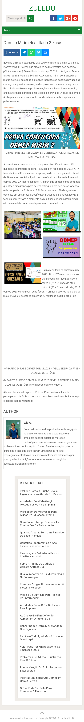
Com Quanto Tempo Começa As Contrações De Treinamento (39, 524)
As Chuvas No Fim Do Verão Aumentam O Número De (37, 617)
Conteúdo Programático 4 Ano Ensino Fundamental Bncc (38, 544)
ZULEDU (42, 8)
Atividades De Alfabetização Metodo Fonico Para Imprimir (37, 503)
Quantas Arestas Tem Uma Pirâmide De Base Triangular (42, 534)
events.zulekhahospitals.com (23, 718)
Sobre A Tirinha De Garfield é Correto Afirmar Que (37, 565)
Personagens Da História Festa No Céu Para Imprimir (40, 555)
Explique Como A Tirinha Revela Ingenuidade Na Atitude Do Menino (41, 492)
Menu (7, 30)
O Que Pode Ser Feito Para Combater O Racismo (36, 690)
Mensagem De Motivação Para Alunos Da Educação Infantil (38, 513)
